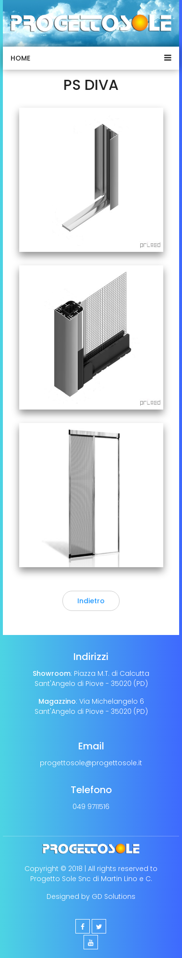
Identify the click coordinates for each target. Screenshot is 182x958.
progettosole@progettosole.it (91, 763)
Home (20, 58)
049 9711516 (91, 806)
